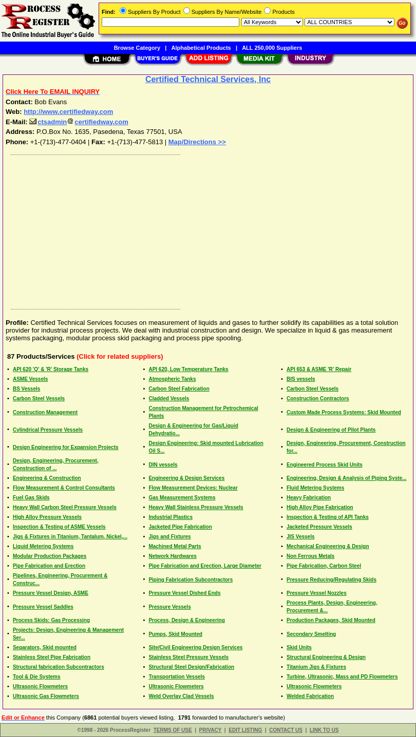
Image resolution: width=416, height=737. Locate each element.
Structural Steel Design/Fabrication (191, 667)
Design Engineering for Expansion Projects (66, 447)
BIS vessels (301, 379)
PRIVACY (210, 730)
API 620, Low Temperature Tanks (188, 369)
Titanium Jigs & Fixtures (316, 667)
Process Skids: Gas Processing (51, 620)
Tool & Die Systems (37, 677)
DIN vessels (162, 465)
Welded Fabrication (310, 696)
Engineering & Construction (47, 478)
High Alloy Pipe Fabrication (320, 507)
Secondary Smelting (311, 634)
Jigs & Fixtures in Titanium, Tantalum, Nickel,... (70, 536)
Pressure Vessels (169, 607)
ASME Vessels (30, 379)
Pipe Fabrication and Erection (49, 566)
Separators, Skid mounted (45, 647)
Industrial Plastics (170, 517)
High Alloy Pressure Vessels (47, 517)
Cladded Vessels (168, 398)
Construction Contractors (318, 398)
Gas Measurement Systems (181, 497)
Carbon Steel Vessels (312, 389)
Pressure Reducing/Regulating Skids (331, 580)
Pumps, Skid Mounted (175, 634)
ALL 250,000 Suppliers (272, 48)
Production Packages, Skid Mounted (331, 620)
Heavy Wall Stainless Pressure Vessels (195, 507)
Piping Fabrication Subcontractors (190, 580)
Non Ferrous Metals (310, 556)
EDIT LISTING (245, 730)
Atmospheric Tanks (172, 379)
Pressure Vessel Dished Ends (184, 593)
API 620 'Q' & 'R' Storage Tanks (50, 369)
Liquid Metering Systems (43, 546)
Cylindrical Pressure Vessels (48, 430)
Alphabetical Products (201, 48)
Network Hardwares (172, 556)
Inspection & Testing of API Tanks (328, 517)
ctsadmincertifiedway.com (78, 122)
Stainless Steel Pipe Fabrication (51, 657)
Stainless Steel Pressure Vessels (188, 657)
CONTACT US (285, 730)
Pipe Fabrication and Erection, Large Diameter (204, 566)
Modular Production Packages (49, 556)
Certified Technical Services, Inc (208, 79)
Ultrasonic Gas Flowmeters (46, 696)
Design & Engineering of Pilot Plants (331, 430)
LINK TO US (324, 730)
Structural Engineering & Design (326, 657)
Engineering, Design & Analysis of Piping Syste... (347, 478)
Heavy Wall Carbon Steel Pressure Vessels (65, 507)
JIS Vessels (301, 536)
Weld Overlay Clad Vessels (181, 696)
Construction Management (45, 412)
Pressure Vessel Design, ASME (50, 593)
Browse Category (137, 48)
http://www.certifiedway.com (68, 111)
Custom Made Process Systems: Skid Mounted (344, 412)
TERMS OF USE (173, 730)
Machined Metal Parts (174, 546)
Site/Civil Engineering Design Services (195, 647)
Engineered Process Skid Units (325, 465)
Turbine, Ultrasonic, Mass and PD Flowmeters (342, 677)
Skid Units (299, 647)
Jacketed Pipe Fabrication (180, 527)
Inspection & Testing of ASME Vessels (59, 527)
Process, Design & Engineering (186, 620)
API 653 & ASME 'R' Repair (319, 369)
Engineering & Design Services (186, 478)
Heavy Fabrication (309, 497)
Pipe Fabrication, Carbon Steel (324, 566)
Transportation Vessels (176, 677)
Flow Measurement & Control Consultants (64, 488)
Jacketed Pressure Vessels (319, 527)
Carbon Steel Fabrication (178, 389)
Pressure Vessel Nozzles (317, 593)
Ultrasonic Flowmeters (40, 686)
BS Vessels (26, 389)
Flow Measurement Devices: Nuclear (192, 488)
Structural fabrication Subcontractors (58, 667)
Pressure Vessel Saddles (43, 607)
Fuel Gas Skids (31, 497)
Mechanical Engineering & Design (328, 546)
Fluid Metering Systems (315, 488)
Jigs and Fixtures (169, 536)
